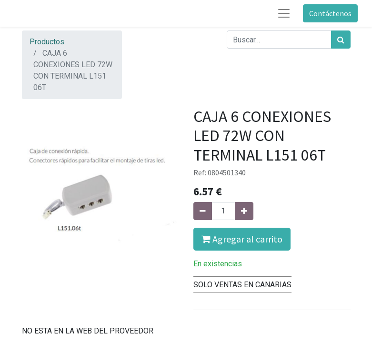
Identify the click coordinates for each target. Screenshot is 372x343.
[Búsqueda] (341, 39)
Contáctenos (330, 13)
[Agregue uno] (244, 211)
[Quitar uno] (202, 211)
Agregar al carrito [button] (241, 239)
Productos (47, 41)
